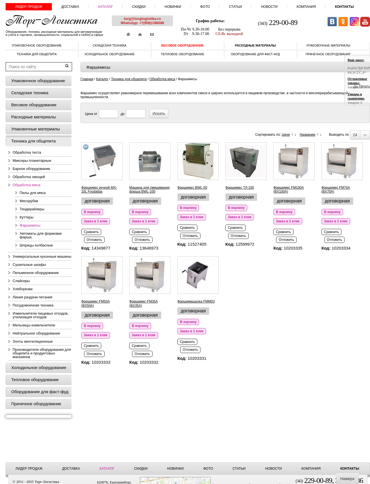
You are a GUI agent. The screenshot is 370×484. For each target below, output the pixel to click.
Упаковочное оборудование (37, 45)
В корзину (92, 212)
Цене (286, 135)
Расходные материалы (255, 45)
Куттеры (27, 217)
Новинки (173, 7)
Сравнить (91, 232)
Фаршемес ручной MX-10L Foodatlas (99, 189)
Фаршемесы (30, 225)
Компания (306, 7)
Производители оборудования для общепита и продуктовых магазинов (42, 353)
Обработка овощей (29, 177)
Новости (269, 7)
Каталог (105, 7)
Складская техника (109, 45)
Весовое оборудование (182, 45)
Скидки (138, 7)
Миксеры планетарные (32, 160)
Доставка (70, 7)
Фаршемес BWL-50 (192, 188)
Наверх (347, 478)
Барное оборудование (31, 169)
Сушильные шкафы (29, 264)
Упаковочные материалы (328, 45)
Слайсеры (21, 281)
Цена (89, 114)
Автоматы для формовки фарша (41, 235)
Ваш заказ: (356, 60)
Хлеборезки (23, 289)
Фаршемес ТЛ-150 (239, 188)
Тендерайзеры (32, 209)
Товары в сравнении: (356, 96)
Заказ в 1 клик (95, 221)
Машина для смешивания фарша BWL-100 (149, 189)
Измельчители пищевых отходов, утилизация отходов (41, 315)
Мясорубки (29, 201)
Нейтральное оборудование (36, 333)
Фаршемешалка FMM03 (196, 301)
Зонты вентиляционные (33, 341)
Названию (307, 135)
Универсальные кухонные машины (42, 256)
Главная (86, 79)
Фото (205, 7)
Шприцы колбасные (36, 245)
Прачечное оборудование (328, 54)
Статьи (235, 7)
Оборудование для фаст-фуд (255, 54)
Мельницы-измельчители (34, 325)
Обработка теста (27, 152)
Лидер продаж (28, 7)
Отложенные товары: (357, 81)
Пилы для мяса (33, 193)
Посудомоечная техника (33, 305)
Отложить (94, 240)
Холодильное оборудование (110, 54)
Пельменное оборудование (36, 273)
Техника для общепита (37, 54)
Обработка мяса (26, 185)
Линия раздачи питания (32, 297)
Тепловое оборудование (182, 54)
